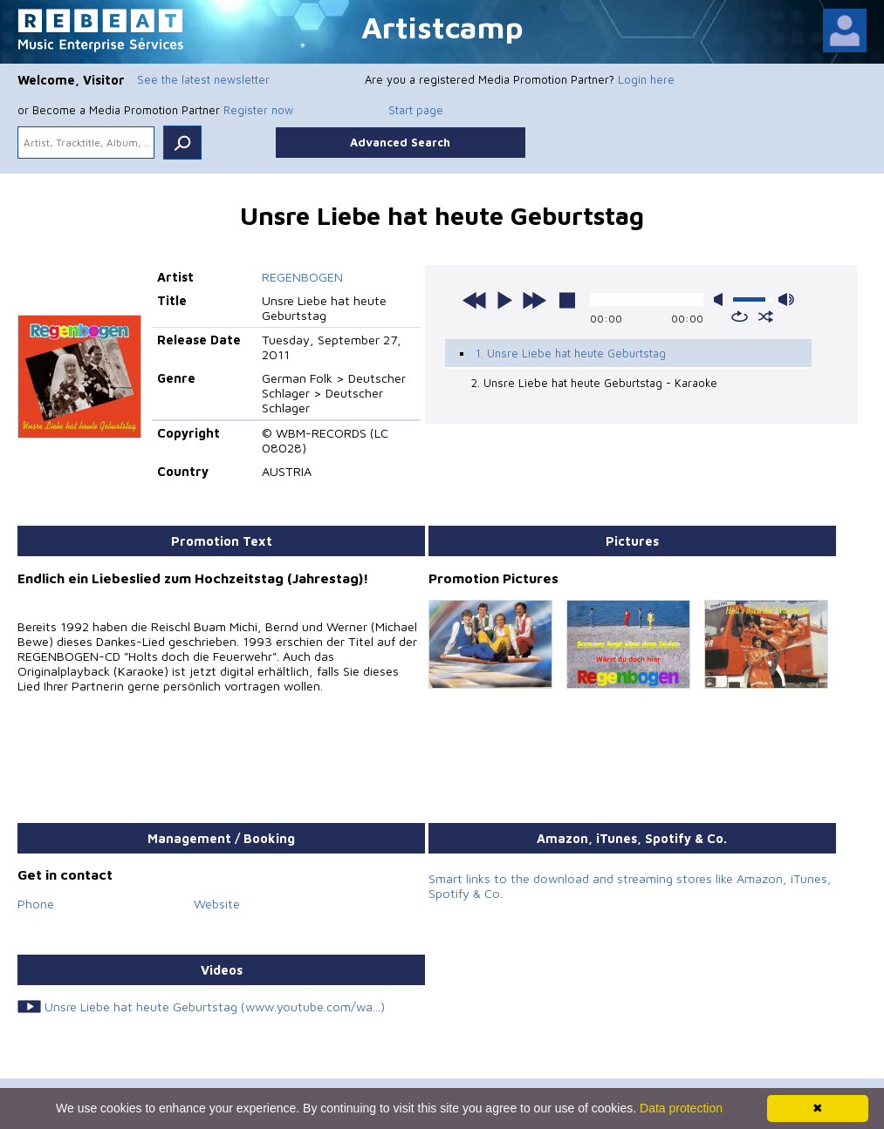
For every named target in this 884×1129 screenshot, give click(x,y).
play (504, 299)
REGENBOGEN (302, 276)
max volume (786, 299)
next (534, 300)
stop (567, 300)
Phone (35, 903)
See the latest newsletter (203, 79)
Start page (415, 110)
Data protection (681, 1108)
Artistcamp (442, 26)
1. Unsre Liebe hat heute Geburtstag (571, 353)
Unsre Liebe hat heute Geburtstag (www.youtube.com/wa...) (215, 1006)
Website (217, 903)
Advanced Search (400, 142)
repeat (739, 316)
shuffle (766, 316)
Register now (258, 110)
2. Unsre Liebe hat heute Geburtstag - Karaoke (594, 383)
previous (475, 300)
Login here (646, 79)
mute (722, 299)
